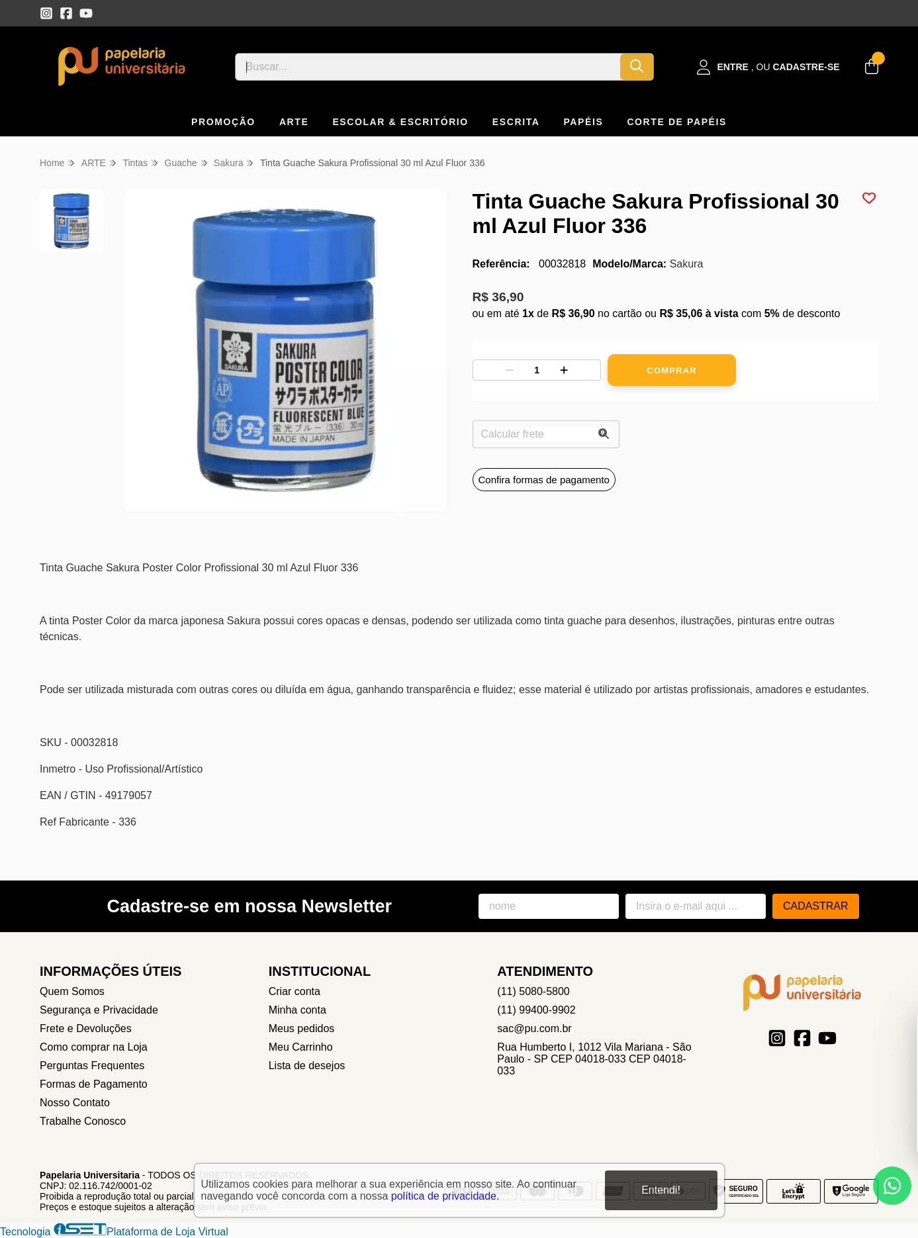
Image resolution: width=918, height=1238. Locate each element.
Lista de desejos (307, 1065)
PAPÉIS (583, 122)
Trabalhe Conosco (83, 1121)
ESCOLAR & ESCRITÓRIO (400, 122)
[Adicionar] (564, 370)
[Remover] (510, 370)
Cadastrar (816, 906)
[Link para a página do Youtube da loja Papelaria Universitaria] (86, 13)
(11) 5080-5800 (533, 991)
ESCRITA (516, 122)
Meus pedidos (302, 1028)
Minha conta (297, 1010)
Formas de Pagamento (94, 1084)
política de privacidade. (445, 1196)
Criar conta (294, 991)
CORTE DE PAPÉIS (677, 122)
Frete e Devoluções (86, 1028)
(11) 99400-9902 (536, 1010)
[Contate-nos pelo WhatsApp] (892, 1186)
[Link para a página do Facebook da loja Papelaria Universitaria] (66, 13)
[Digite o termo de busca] (428, 67)
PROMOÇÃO (223, 122)
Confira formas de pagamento (544, 479)
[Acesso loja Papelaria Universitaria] (768, 67)
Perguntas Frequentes (92, 1065)
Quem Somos (72, 991)
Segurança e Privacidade (99, 1010)
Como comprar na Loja (94, 1047)
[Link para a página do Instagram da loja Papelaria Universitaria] (46, 13)
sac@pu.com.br (534, 1028)
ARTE (294, 122)
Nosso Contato (75, 1102)
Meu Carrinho (301, 1047)
